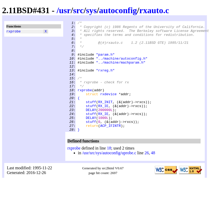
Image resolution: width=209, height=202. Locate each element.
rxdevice (108, 109)
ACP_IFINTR (110, 147)
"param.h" (105, 61)
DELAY (91, 128)
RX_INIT (105, 118)
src (78, 10)
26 (147, 175)
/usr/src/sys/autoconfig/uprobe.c (109, 175)
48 (153, 175)
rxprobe (13, 32)
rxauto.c (154, 10)
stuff (91, 118)
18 (109, 170)
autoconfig (118, 10)
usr (65, 10)
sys (91, 10)
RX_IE (103, 123)
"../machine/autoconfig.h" (121, 66)
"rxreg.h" (105, 80)
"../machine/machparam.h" (120, 71)
